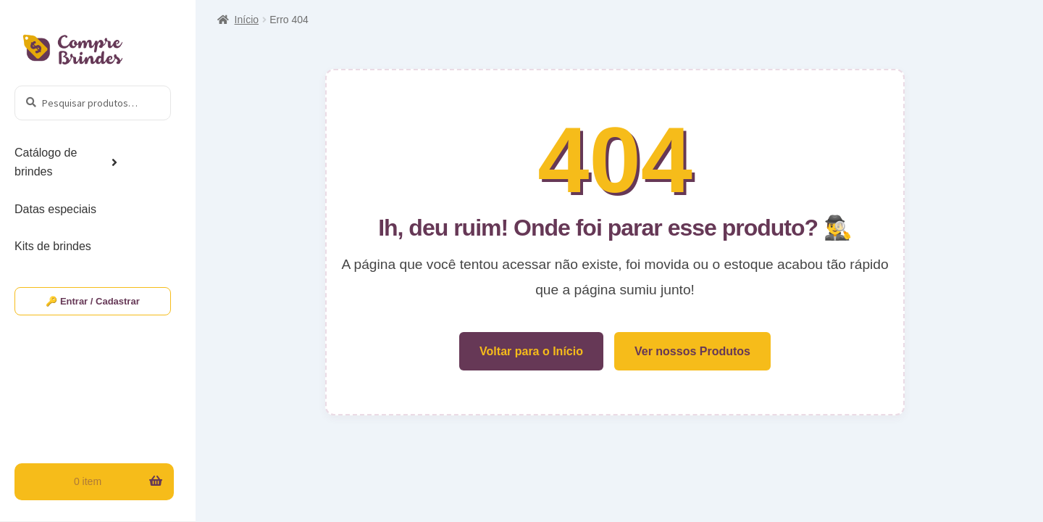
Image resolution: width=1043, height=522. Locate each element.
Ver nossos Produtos (692, 351)
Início (247, 19)
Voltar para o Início (531, 351)
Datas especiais (55, 209)
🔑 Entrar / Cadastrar (92, 301)
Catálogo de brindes (45, 162)
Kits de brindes (52, 246)
